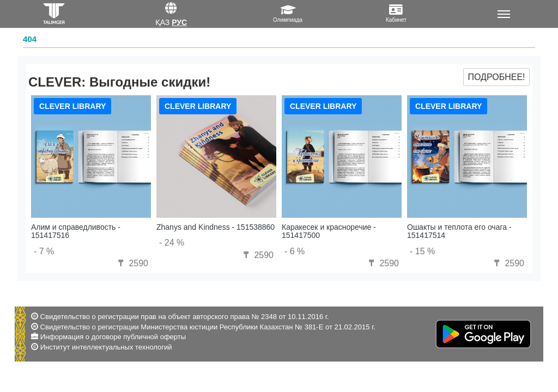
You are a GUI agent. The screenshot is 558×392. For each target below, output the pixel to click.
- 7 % (44, 251)
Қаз (162, 22)
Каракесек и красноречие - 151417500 (329, 231)
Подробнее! (496, 77)
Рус (179, 22)
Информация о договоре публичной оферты (113, 337)
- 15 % (422, 251)
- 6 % (294, 251)
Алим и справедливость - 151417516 (75, 231)
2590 (132, 263)
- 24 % (171, 242)
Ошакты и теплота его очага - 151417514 (459, 231)
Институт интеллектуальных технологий (106, 347)
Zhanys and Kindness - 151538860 (215, 227)
